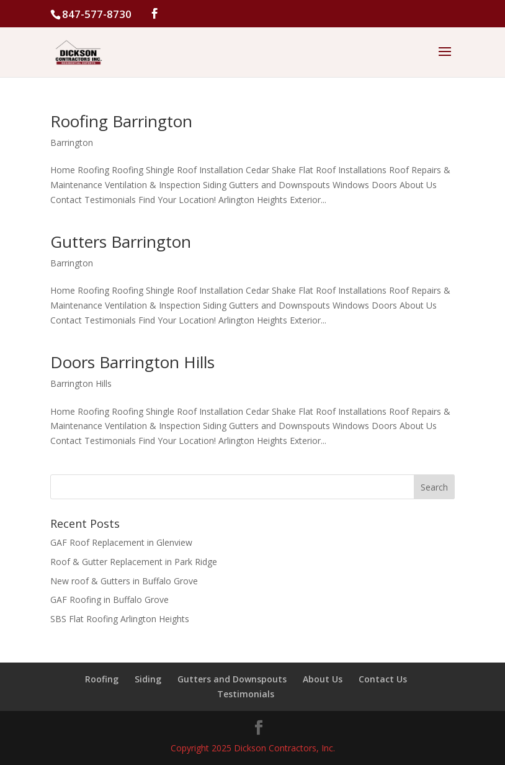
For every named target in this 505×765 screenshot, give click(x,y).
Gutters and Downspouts (232, 679)
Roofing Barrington (121, 121)
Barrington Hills (81, 383)
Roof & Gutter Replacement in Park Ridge (133, 562)
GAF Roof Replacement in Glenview (121, 542)
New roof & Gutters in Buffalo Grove (124, 581)
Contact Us (383, 679)
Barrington (71, 142)
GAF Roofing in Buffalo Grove (109, 599)
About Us (322, 679)
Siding (148, 679)
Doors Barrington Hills (132, 362)
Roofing (101, 679)
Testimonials (245, 694)
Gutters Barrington (120, 241)
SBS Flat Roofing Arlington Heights (119, 619)
